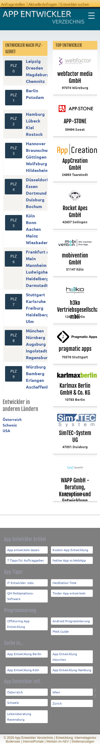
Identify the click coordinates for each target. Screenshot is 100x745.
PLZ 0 (13, 68)
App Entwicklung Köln (23, 670)
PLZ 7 (13, 301)
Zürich (57, 703)
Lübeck (33, 121)
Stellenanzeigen (82, 741)
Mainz (32, 236)
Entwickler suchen (74, 4)
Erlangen (35, 380)
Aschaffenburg (41, 387)
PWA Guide (61, 631)
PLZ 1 (13, 97)
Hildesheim (37, 170)
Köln (30, 215)
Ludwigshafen (40, 272)
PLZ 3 (13, 150)
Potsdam (35, 97)
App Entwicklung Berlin (24, 654)
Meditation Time (65, 583)
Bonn (31, 222)
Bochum (34, 206)
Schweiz (10, 425)
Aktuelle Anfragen (42, 4)
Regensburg (38, 357)
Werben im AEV (57, 741)
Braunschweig (40, 150)
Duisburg (35, 199)
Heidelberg (37, 278)
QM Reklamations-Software (20, 596)
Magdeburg (37, 74)
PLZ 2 (13, 121)
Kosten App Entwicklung (70, 550)
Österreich (12, 419)
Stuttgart (35, 294)
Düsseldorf (37, 179)
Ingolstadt (36, 351)
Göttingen (36, 157)
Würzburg (36, 367)
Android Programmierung (71, 621)
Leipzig (33, 61)
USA (6, 430)
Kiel (30, 127)
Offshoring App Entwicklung (18, 624)
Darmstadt (37, 285)
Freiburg (34, 308)
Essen (32, 186)
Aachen (33, 229)
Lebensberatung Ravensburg (19, 716)
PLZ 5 (13, 222)
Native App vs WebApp (69, 560)
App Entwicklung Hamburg (72, 670)
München (35, 330)
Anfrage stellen (13, 4)
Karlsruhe (36, 301)
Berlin (32, 90)
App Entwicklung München (65, 657)
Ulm (30, 321)
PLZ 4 (13, 186)
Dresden (34, 68)
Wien (56, 692)
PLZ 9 (13, 373)
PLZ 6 (13, 259)
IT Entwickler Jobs (20, 583)
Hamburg (35, 114)
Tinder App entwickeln (69, 593)
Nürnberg (35, 337)
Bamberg (35, 373)
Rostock (34, 134)
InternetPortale (33, 741)
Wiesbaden (37, 242)
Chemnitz (35, 81)
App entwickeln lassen (23, 550)
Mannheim (36, 265)
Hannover (36, 143)
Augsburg (36, 344)
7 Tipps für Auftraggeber (25, 560)
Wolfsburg (36, 163)
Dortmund (36, 193)
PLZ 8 (13, 337)
